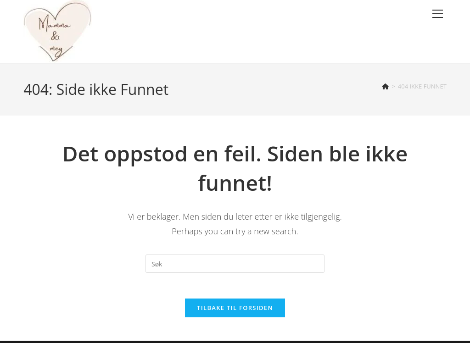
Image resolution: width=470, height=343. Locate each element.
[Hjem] (385, 86)
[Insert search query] (235, 263)
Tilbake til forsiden (235, 310)
